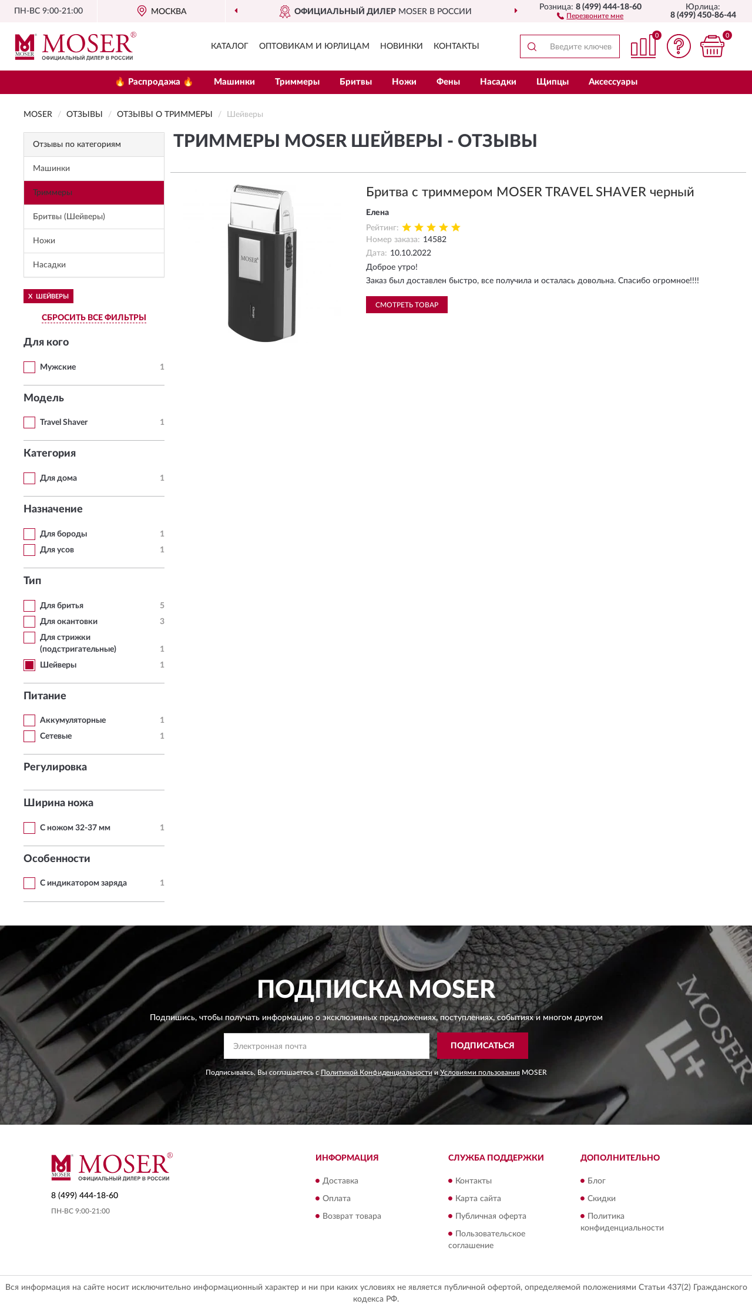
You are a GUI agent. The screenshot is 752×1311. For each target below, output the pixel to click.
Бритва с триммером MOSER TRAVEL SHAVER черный (530, 192)
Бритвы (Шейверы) (69, 217)
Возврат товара (352, 1216)
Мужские (58, 367)
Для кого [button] (46, 342)
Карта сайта (478, 1199)
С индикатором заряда (83, 883)
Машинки (234, 82)
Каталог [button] (230, 46)
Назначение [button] (53, 509)
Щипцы (552, 82)
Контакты (456, 46)
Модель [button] (44, 398)
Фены (448, 82)
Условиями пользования (480, 1072)
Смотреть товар (406, 305)
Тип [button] (32, 581)
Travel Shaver (64, 422)
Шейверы (58, 665)
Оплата (337, 1199)
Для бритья (61, 606)
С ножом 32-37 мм (75, 828)
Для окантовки (69, 622)
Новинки (401, 46)
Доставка (340, 1181)
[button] (590, 15)
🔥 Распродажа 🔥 (154, 82)
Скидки (602, 1199)
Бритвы (356, 82)
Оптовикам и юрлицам (314, 46)
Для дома (58, 478)
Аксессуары (613, 82)
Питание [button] (45, 696)
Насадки (498, 82)
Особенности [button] (57, 859)
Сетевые (56, 736)
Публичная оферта (490, 1216)
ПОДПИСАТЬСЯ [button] (483, 1046)
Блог (597, 1181)
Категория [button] (50, 453)
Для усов (57, 550)
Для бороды (63, 534)
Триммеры (297, 82)
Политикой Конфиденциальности (376, 1072)
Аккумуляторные (73, 720)
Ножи (404, 82)
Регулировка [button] (55, 767)
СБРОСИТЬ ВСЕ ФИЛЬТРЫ (94, 318)
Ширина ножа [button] (58, 803)
